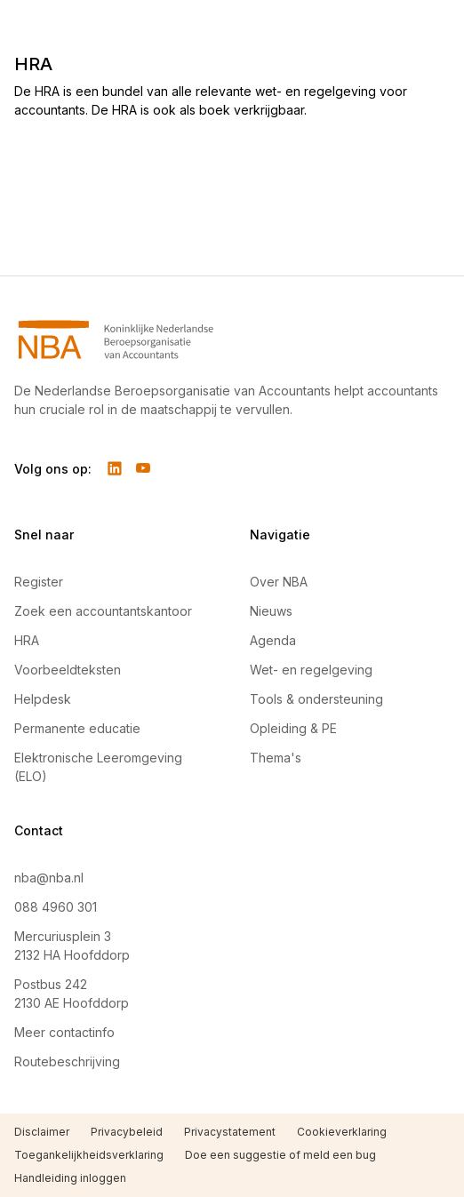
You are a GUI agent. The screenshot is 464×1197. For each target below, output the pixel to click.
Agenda (273, 640)
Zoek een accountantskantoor (103, 610)
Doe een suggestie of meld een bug (280, 1154)
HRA (26, 640)
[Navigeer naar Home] (232, 339)
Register (38, 581)
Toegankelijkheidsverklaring (89, 1154)
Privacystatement (230, 1131)
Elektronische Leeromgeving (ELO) (98, 767)
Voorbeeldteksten (67, 669)
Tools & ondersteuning (316, 698)
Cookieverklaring (342, 1131)
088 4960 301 (55, 906)
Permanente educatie (77, 728)
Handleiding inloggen (70, 1178)
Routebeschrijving (67, 1061)
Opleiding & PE (293, 728)
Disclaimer (41, 1131)
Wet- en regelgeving (311, 669)
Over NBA (279, 581)
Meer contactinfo (64, 1032)
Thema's (275, 757)
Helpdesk (42, 698)
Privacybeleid (127, 1131)
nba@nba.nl (49, 877)
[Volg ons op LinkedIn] (114, 468)
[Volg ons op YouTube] (143, 468)
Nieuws (271, 610)
